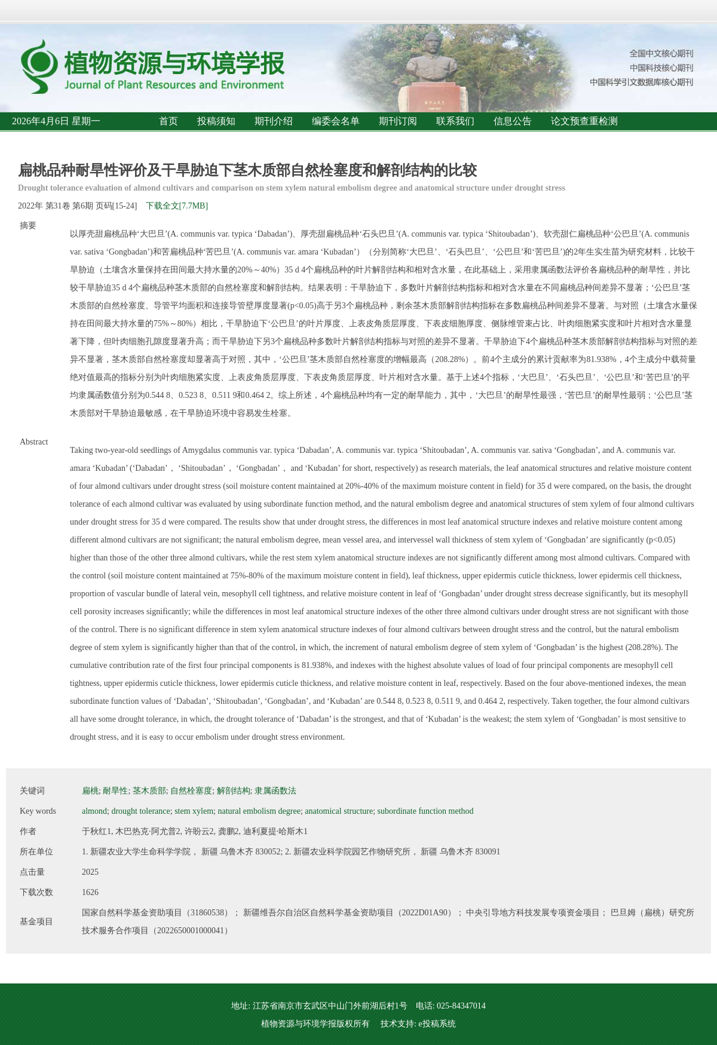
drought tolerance (140, 811)
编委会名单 (336, 121)
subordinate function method (426, 811)
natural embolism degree (258, 811)
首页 (168, 121)
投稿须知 (216, 121)
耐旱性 (115, 790)
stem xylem (193, 811)
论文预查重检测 (584, 121)
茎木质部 (149, 790)
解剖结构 (233, 790)
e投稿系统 (436, 1023)
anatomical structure (339, 811)
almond (94, 811)
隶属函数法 (275, 790)
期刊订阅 (398, 121)
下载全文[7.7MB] (177, 205)
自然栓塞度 (191, 790)
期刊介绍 (274, 121)
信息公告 (513, 121)
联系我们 (455, 121)
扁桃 (90, 790)
